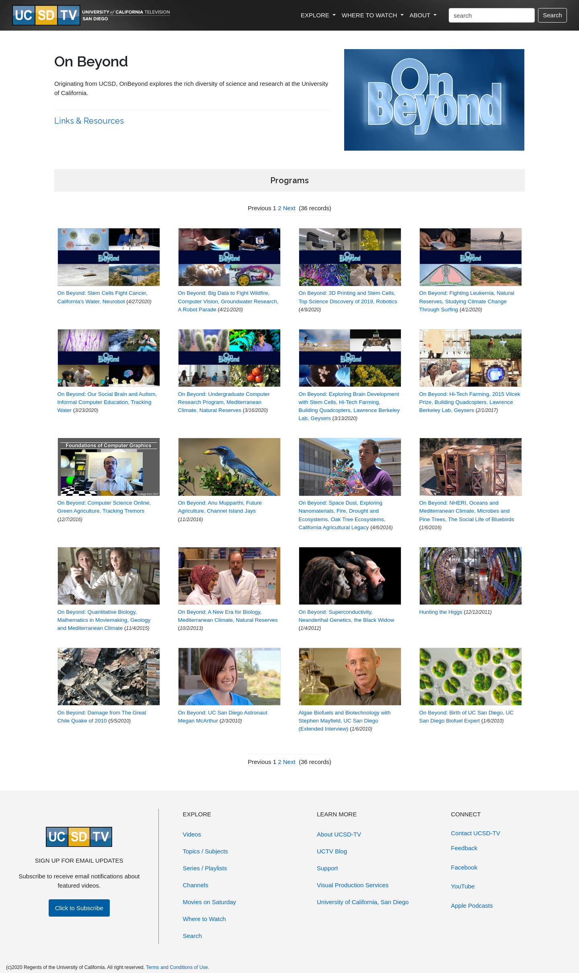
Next (289, 208)
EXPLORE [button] (316, 15)
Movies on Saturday (209, 901)
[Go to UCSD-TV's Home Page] (92, 15)
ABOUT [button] (421, 15)
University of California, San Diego (363, 901)
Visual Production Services (352, 885)
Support (327, 868)
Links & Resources (90, 121)
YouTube (463, 886)
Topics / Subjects (205, 851)
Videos (192, 834)
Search (552, 15)
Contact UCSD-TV (476, 833)
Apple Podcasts (472, 905)
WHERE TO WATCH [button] (370, 15)
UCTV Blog (332, 851)
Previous (259, 208)
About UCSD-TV (339, 834)
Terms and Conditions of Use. (177, 967)
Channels (195, 885)
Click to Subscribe (79, 908)
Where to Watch (204, 918)
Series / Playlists (205, 868)
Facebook (464, 867)
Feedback (464, 848)
